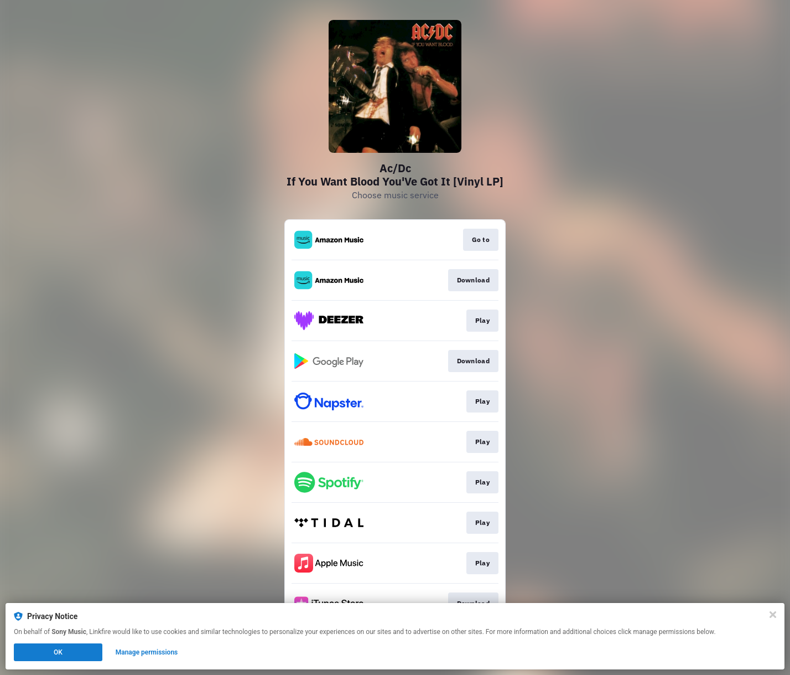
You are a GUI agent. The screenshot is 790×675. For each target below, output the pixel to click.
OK (58, 652)
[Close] (773, 615)
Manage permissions (147, 652)
